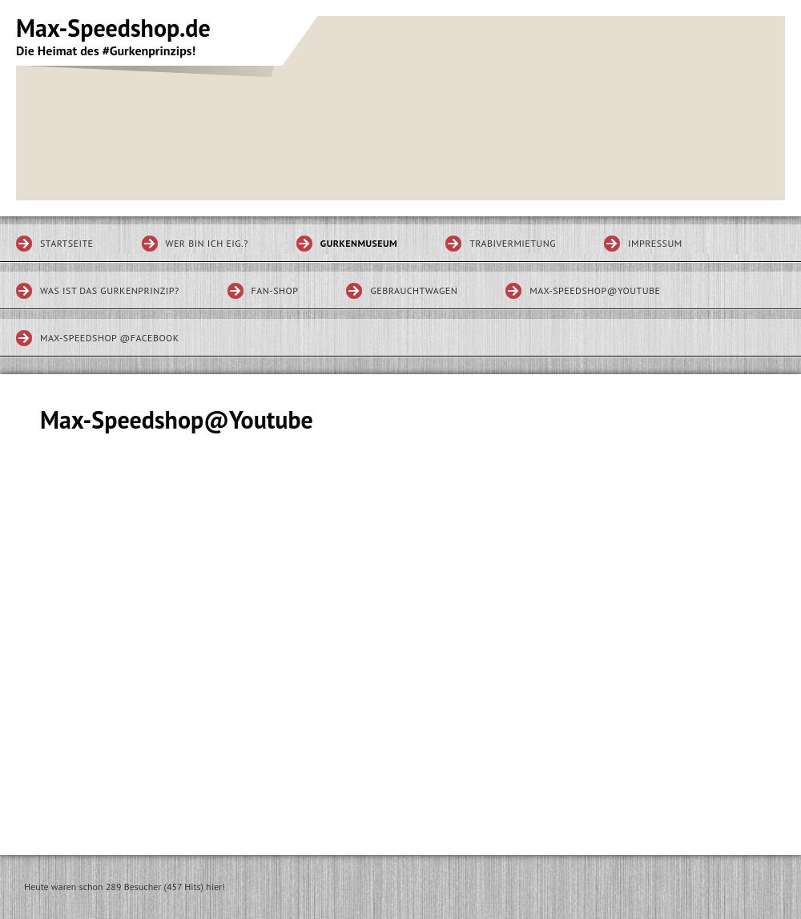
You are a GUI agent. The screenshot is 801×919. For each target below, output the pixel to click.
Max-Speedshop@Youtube (594, 290)
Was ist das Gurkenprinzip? (109, 290)
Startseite (67, 243)
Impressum (655, 243)
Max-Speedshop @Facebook (109, 338)
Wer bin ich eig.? (207, 243)
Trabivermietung (512, 243)
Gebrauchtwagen (413, 290)
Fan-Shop (275, 290)
